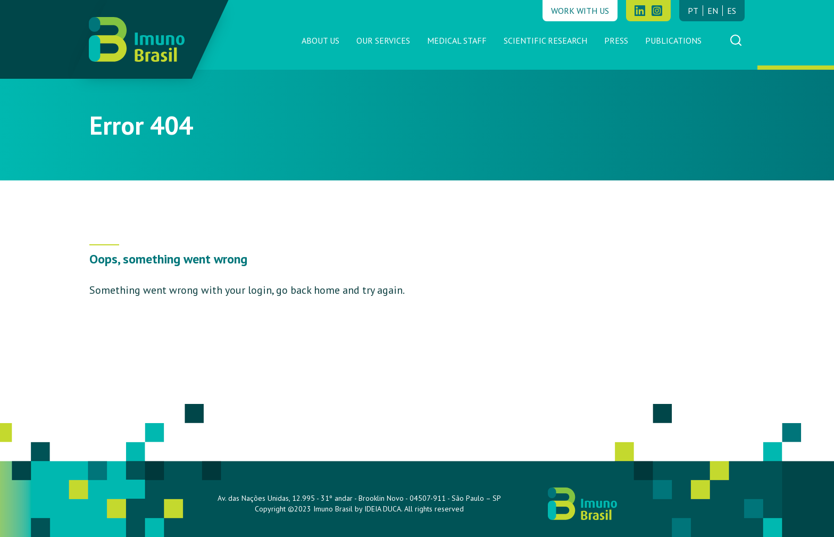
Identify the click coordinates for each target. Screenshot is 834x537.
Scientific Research (545, 40)
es (731, 10)
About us (320, 40)
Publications (673, 40)
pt (693, 10)
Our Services (383, 40)
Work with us (580, 10)
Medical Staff (457, 40)
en (712, 10)
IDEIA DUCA (382, 509)
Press (616, 40)
